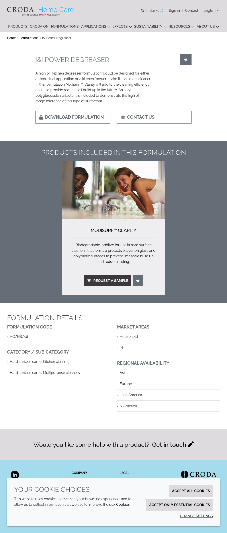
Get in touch (169, 444)
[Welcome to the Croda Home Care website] (41, 9)
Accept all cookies (191, 491)
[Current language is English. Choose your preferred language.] (212, 10)
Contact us (138, 117)
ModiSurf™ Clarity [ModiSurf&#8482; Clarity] (113, 230)
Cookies (123, 504)
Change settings (196, 516)
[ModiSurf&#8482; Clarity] (113, 190)
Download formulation (71, 117)
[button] (17, 26)
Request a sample (107, 281)
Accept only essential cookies (179, 505)
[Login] (186, 59)
